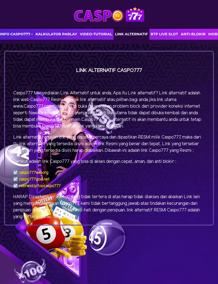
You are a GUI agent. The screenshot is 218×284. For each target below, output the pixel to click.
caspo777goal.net (34, 179)
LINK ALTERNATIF (131, 34)
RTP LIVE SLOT (164, 34)
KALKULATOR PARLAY (56, 34)
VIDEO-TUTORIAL (96, 34)
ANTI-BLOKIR (193, 34)
